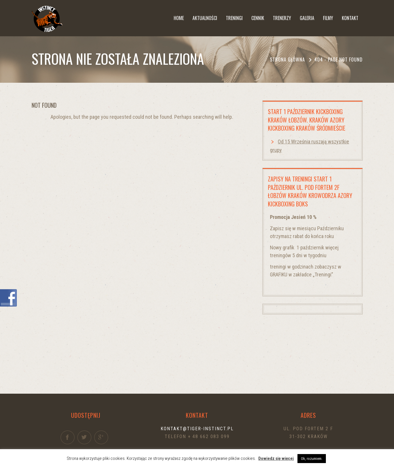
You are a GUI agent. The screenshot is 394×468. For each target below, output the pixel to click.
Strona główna (287, 59)
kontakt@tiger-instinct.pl (197, 428)
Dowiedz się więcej (276, 458)
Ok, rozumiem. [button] (311, 458)
